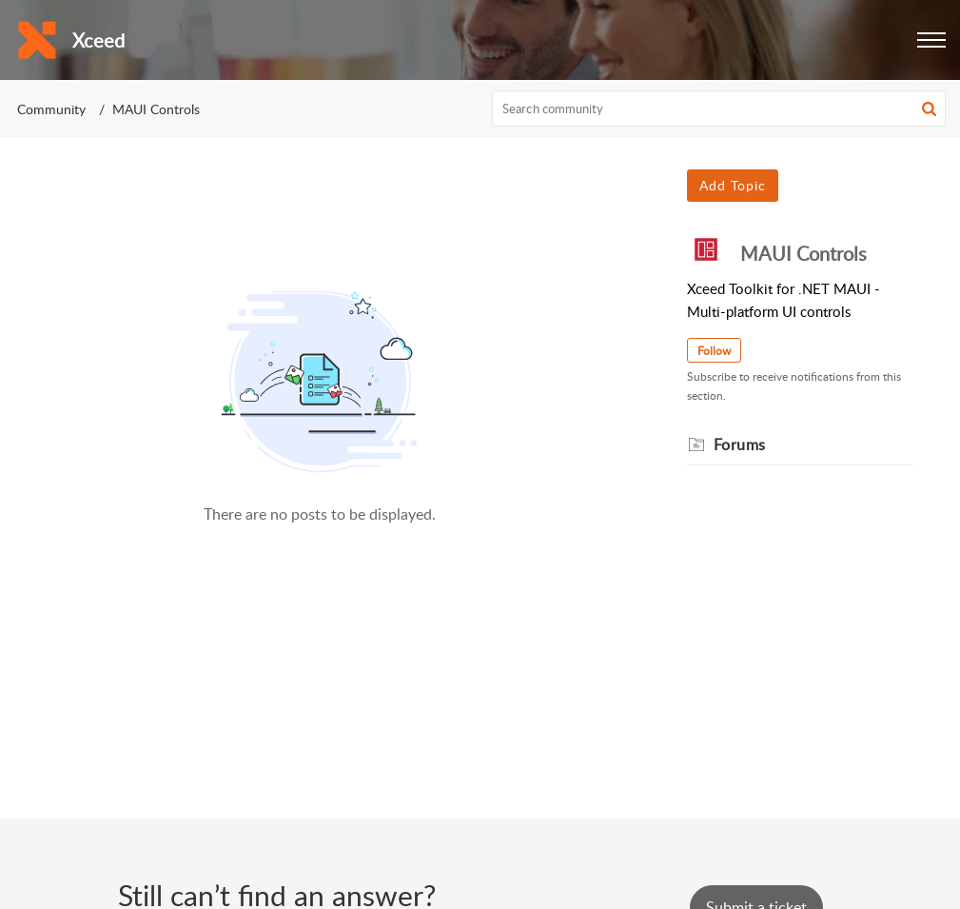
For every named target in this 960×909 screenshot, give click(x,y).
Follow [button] (714, 351)
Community (51, 109)
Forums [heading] (740, 444)
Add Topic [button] (732, 185)
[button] (931, 39)
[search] (719, 108)
